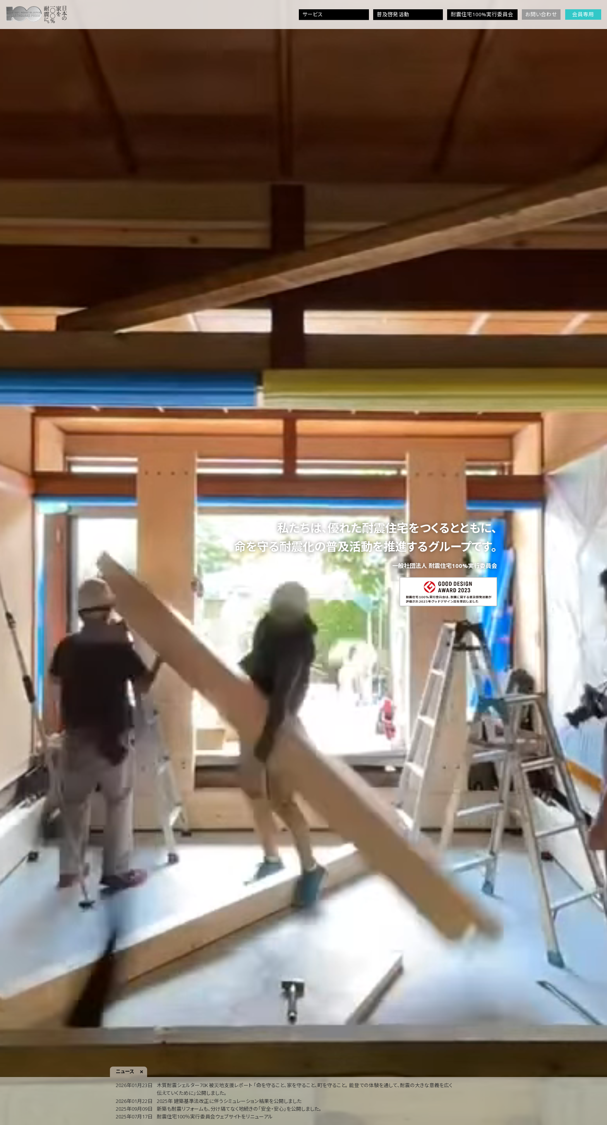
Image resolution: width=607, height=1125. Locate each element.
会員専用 (583, 14)
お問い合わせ (541, 14)
